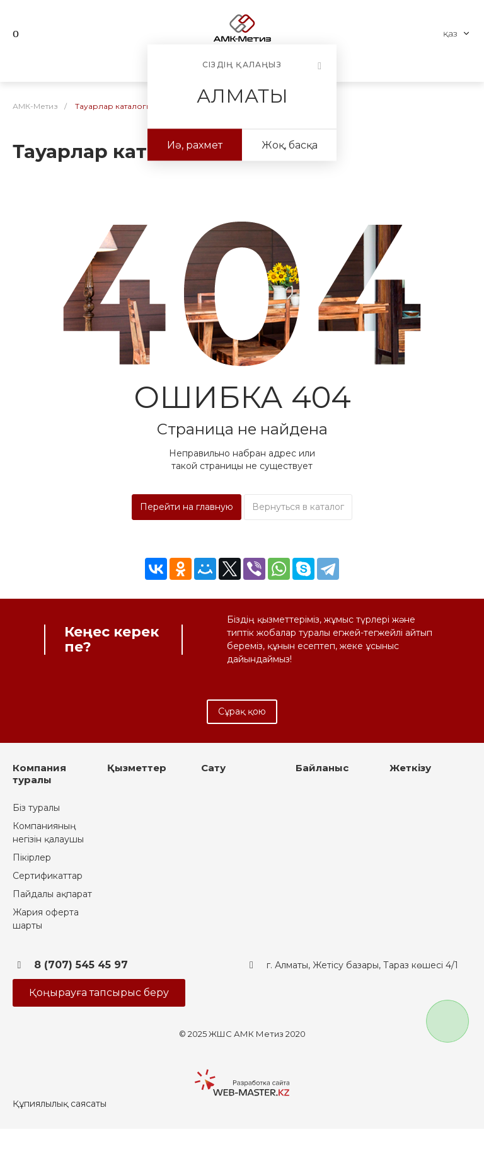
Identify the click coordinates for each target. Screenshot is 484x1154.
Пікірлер (32, 857)
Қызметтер (136, 768)
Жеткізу (410, 768)
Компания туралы (39, 774)
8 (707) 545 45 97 (81, 965)
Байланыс (322, 768)
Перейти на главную (186, 506)
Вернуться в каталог (298, 506)
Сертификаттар (48, 875)
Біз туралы (36, 807)
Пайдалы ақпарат (52, 894)
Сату (213, 768)
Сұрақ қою (242, 711)
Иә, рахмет (194, 145)
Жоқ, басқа (290, 145)
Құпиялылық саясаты (60, 1103)
